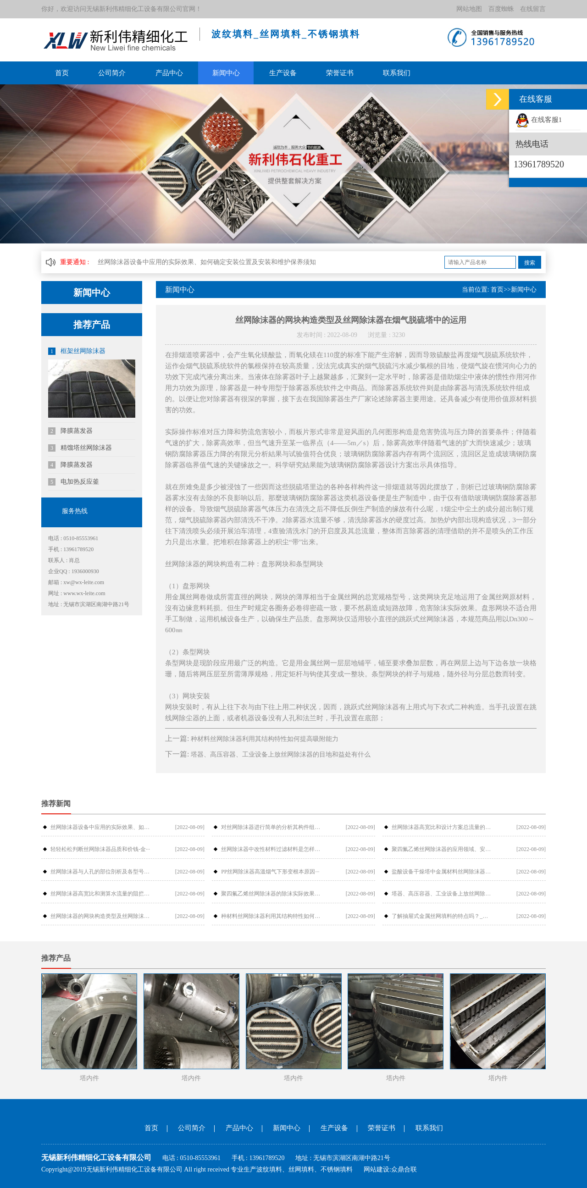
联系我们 (395, 73)
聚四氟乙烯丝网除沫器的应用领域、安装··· (442, 849)
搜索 (529, 263)
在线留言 (533, 9)
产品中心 (168, 73)
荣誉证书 (338, 73)
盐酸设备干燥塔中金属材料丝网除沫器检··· (442, 871)
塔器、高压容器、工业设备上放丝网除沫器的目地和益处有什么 (281, 754)
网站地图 (469, 9)
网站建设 (376, 1169)
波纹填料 (269, 1169)
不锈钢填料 (337, 1169)
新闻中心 (225, 73)
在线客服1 (538, 119)
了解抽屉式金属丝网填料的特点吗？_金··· (442, 916)
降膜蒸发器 (70, 431)
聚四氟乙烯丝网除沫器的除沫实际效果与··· (271, 893)
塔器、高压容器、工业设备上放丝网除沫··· (442, 893)
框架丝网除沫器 (76, 351)
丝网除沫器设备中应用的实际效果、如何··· (100, 827)
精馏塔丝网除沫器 (80, 448)
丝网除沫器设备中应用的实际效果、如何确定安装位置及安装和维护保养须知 (207, 262)
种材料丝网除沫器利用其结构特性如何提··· (271, 916)
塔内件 (89, 1078)
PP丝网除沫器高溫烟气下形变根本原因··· (270, 871)
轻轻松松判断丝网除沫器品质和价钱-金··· (100, 849)
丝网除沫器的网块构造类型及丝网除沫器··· (100, 916)
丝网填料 (301, 1169)
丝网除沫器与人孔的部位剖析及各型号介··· (100, 871)
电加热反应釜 (73, 482)
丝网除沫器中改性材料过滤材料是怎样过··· (271, 849)
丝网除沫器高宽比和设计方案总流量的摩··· (442, 827)
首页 (62, 73)
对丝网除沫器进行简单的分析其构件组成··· (271, 827)
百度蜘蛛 (501, 9)
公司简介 (112, 73)
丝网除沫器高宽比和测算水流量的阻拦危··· (100, 893)
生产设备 (281, 73)
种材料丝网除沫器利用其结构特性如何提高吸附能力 (264, 738)
